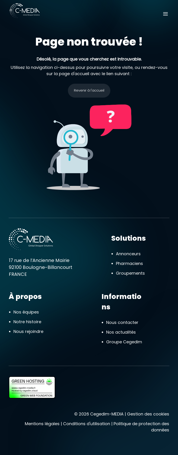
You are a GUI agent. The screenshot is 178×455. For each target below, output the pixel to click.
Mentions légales (42, 424)
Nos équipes (26, 312)
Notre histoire (27, 322)
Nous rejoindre (28, 331)
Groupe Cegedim (124, 342)
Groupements (130, 273)
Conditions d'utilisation (86, 424)
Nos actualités (121, 332)
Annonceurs (128, 254)
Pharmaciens (129, 263)
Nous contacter (122, 322)
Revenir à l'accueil (89, 90)
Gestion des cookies (148, 414)
